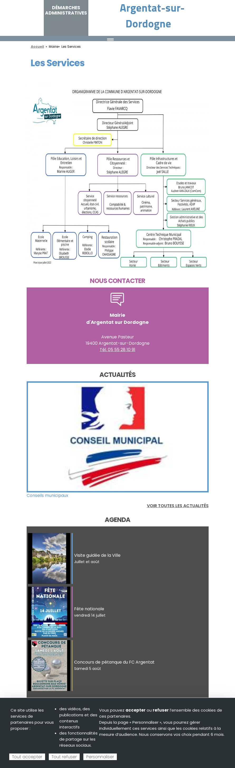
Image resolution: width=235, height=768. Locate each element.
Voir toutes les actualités (178, 506)
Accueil (37, 46)
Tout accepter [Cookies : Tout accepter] (27, 757)
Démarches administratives (66, 10)
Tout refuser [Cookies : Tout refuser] (64, 757)
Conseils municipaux (47, 495)
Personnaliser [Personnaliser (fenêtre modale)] (100, 757)
